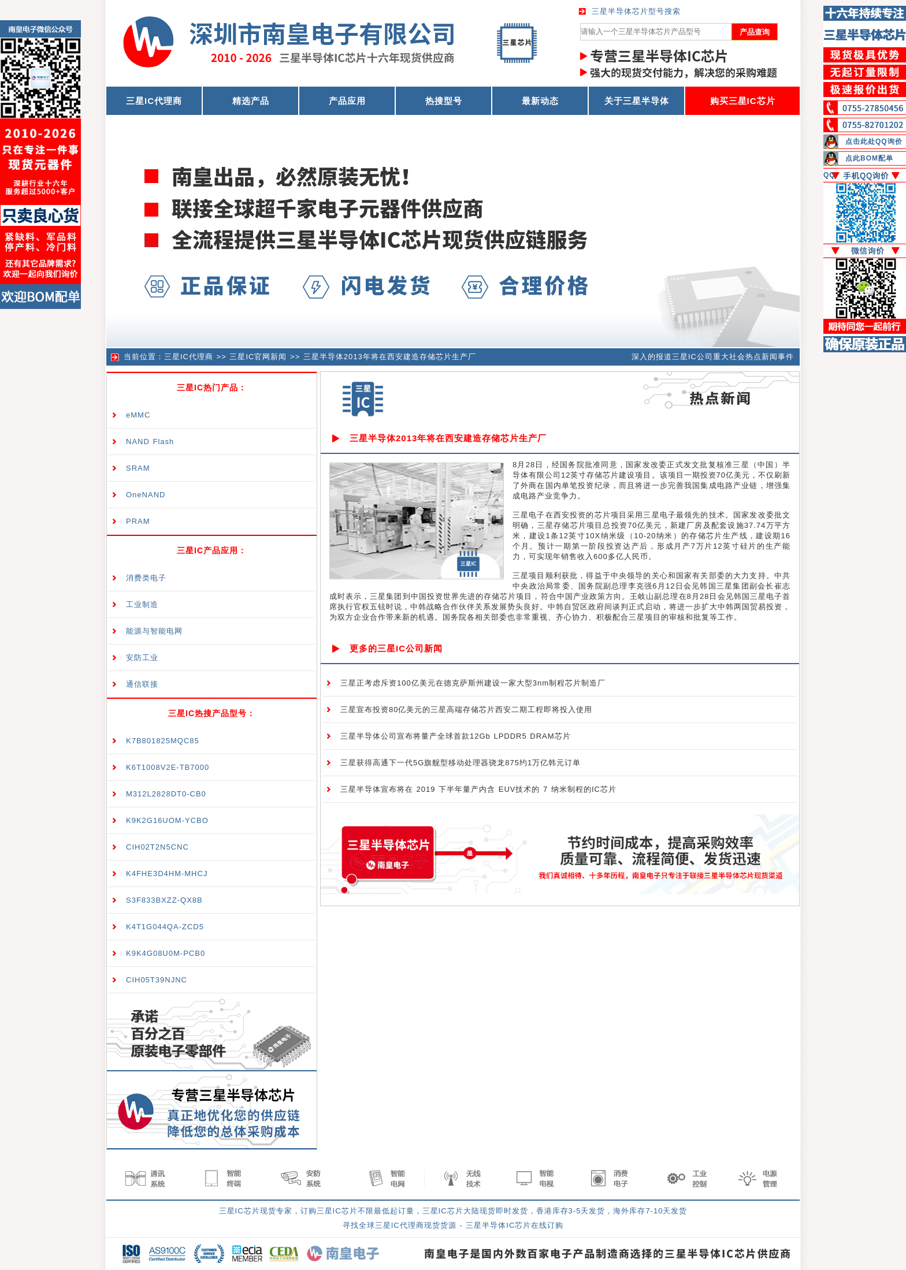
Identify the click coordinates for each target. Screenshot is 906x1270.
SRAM (138, 468)
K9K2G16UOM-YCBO (167, 820)
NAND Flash (150, 441)
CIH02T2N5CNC (157, 847)
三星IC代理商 (188, 356)
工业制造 (142, 604)
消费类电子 (146, 577)
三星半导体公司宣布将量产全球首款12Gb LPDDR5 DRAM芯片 (455, 736)
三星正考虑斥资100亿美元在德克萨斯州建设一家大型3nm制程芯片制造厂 (473, 683)
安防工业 (142, 657)
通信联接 (142, 684)
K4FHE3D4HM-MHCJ (166, 873)
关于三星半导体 (636, 101)
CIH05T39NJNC (156, 979)
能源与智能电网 (154, 631)
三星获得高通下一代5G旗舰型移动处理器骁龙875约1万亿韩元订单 (460, 762)
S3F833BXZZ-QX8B (164, 900)
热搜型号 (443, 101)
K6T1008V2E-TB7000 (167, 767)
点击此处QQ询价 (874, 141)
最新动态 (540, 101)
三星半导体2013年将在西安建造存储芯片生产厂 (389, 356)
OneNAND (145, 494)
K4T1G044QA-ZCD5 (165, 926)
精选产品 (250, 101)
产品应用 (347, 101)
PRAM (138, 521)
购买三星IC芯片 (742, 101)
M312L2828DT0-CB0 (166, 793)
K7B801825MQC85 (162, 740)
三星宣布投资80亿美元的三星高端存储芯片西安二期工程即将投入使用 (466, 709)
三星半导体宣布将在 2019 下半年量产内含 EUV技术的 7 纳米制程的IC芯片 (478, 789)
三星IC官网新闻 (258, 356)
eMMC (138, 415)
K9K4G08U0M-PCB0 (165, 953)
